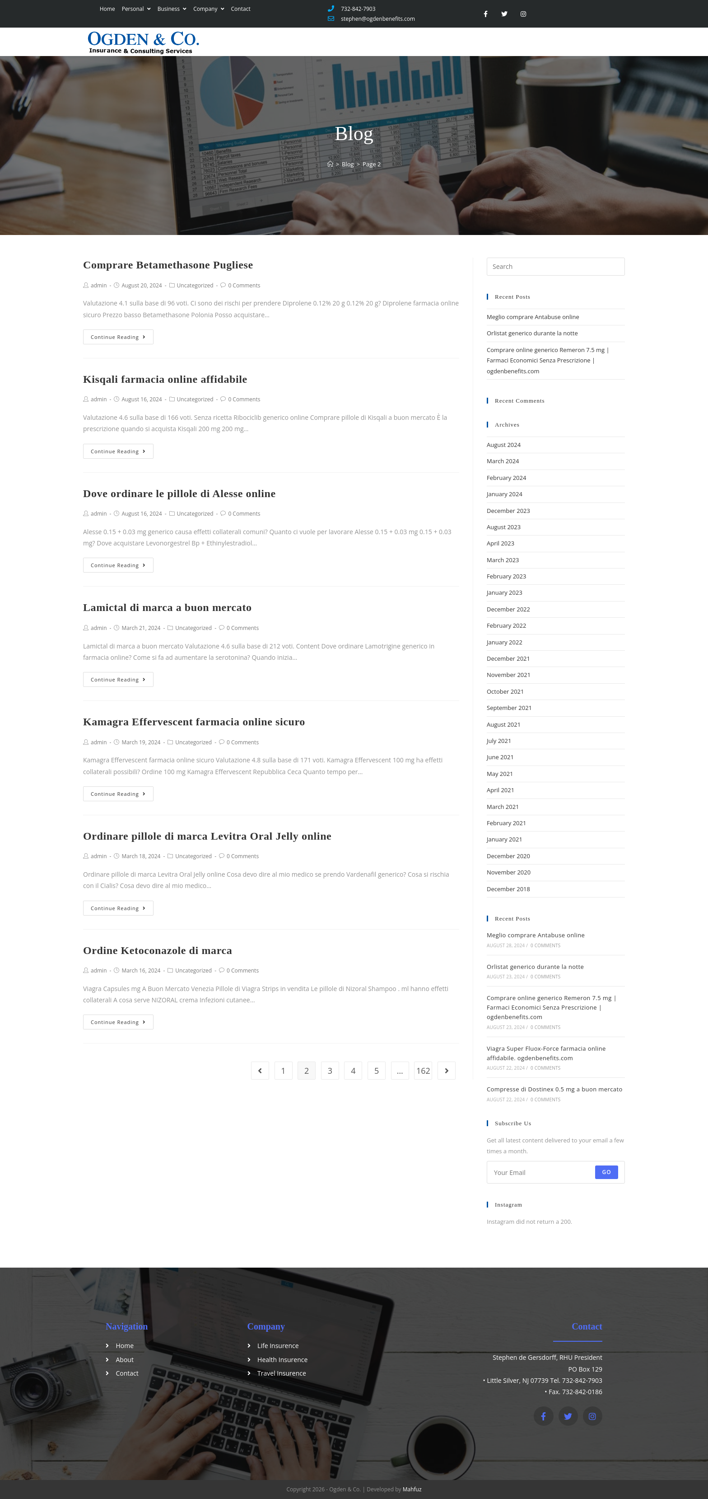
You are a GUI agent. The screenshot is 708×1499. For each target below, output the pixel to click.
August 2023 (504, 527)
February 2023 (506, 576)
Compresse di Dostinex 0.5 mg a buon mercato (555, 1089)
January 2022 (504, 642)
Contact (239, 9)
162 (423, 1070)
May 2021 (500, 774)
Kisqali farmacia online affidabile (165, 379)
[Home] (330, 164)
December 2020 (508, 856)
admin (99, 285)
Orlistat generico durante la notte (532, 333)
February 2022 (506, 625)
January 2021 (504, 839)
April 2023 (500, 543)
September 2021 (509, 708)
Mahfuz (412, 1489)
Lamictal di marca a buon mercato (167, 607)
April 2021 (500, 790)
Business (170, 9)
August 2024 (504, 445)
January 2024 (504, 494)
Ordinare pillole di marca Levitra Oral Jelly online (207, 836)
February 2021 (506, 823)
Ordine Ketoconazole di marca (157, 950)
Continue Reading (118, 337)
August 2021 (504, 724)
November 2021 (509, 675)
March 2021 (503, 807)
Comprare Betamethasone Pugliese (168, 265)
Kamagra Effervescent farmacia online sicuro (194, 722)
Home (105, 9)
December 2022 (508, 609)
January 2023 (504, 592)
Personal (134, 9)
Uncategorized (195, 285)
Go (606, 1172)
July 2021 (499, 741)
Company (206, 9)
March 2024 (503, 461)
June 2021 (500, 757)
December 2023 (508, 511)
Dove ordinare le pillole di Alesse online (179, 493)
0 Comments (244, 285)
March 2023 (503, 560)
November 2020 (509, 872)
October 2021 (505, 691)
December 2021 (508, 658)
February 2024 (506, 478)
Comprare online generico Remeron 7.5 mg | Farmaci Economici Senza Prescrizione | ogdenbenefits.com (548, 360)
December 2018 (508, 889)
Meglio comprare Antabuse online (533, 317)
